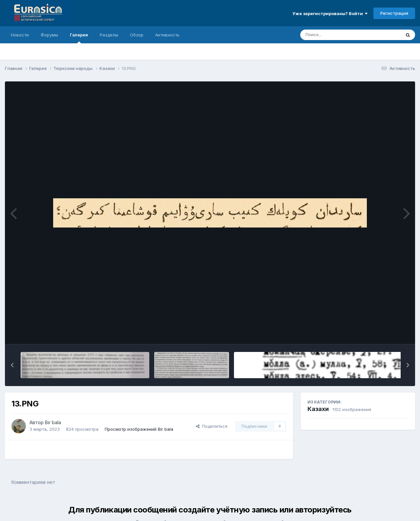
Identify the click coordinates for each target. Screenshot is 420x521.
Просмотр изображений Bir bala (139, 429)
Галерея (79, 37)
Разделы (109, 34)
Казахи (318, 408)
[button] (12, 365)
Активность (167, 34)
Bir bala (53, 422)
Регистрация (394, 13)
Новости (20, 34)
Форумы (49, 34)
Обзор (136, 34)
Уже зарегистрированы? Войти (330, 13)
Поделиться (211, 426)
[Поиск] (338, 35)
